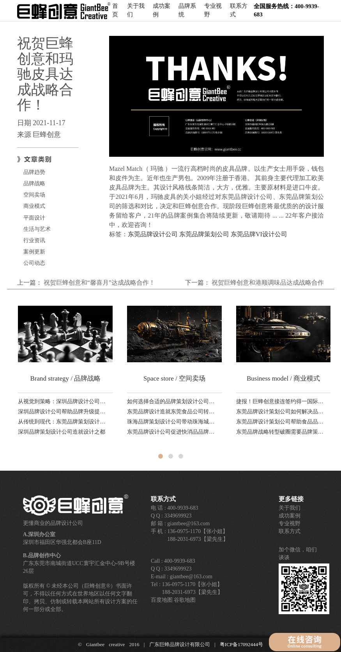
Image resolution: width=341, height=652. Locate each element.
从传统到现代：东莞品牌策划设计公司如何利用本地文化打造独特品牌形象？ (62, 422)
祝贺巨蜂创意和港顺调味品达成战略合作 (268, 282)
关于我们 (136, 13)
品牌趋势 (34, 172)
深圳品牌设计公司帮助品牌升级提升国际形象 (62, 412)
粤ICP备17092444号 (241, 644)
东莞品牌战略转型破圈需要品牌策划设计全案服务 (280, 432)
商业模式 (34, 206)
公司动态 (34, 263)
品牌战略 (34, 183)
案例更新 (34, 252)
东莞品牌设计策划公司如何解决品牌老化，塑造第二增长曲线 (280, 412)
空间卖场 (34, 195)
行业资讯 (34, 240)
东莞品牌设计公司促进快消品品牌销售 (171, 432)
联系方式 (238, 13)
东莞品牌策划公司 (204, 234)
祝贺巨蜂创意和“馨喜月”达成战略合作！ (99, 282)
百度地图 (162, 600)
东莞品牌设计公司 (153, 234)
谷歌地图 (185, 600)
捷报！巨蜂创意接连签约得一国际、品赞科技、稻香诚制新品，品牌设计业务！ (280, 401)
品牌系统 (187, 13)
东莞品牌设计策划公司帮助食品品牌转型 (280, 422)
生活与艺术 (37, 229)
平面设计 (34, 218)
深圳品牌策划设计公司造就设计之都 (61, 432)
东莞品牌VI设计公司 (259, 234)
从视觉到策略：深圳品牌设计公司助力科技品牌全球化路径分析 (62, 401)
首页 (115, 13)
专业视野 (213, 13)
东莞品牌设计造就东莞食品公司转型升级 (171, 412)
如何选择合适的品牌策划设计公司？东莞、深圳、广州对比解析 (171, 401)
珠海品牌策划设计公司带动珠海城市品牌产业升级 (171, 422)
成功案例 (161, 13)
